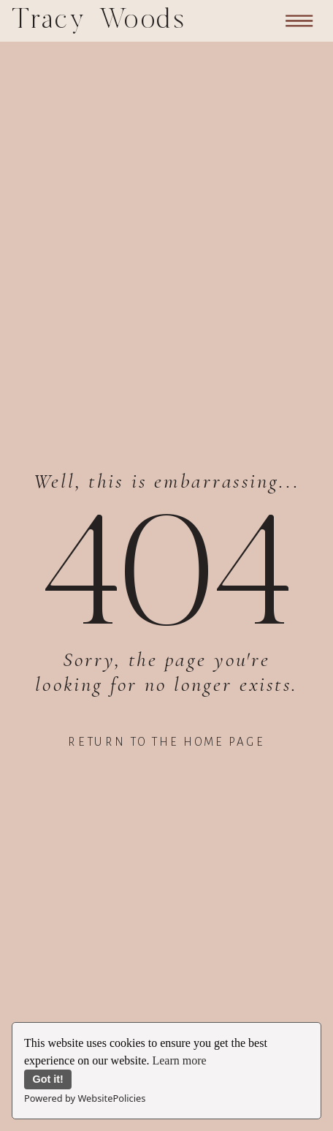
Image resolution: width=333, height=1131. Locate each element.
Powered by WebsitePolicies (84, 1098)
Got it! (48, 1079)
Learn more (179, 1060)
